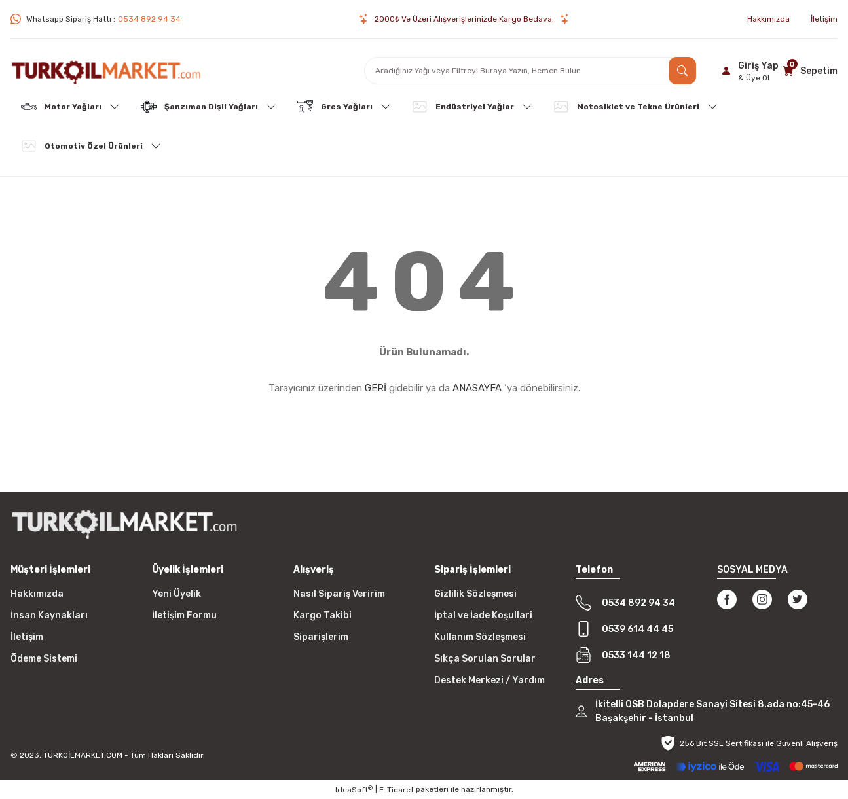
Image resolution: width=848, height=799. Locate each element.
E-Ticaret (396, 789)
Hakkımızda (37, 593)
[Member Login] (748, 71)
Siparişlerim (320, 637)
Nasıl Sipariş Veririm (339, 593)
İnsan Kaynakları (49, 615)
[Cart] (808, 71)
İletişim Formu (184, 615)
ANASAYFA (477, 388)
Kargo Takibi (322, 615)
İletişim (26, 637)
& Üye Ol (753, 77)
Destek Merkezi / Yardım (489, 680)
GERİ (375, 388)
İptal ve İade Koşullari (483, 615)
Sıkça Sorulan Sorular (485, 658)
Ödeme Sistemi (43, 658)
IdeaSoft (354, 790)
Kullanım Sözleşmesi (480, 637)
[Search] (530, 70)
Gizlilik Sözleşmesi (475, 593)
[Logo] (106, 70)
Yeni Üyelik (176, 593)
